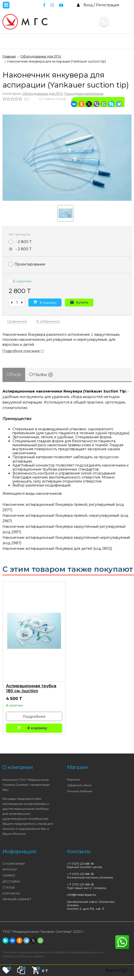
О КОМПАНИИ (13, 864)
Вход (88, 5)
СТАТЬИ (8, 887)
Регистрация (107, 5)
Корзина (73, 779)
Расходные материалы (84, 94)
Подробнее (34, 716)
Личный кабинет (79, 791)
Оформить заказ (79, 785)
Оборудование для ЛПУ (42, 94)
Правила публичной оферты (23, 956)
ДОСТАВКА (11, 881)
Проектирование (27, 264)
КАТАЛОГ (9, 869)
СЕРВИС (8, 875)
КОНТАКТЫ (11, 893)
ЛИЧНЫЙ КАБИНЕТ (16, 899)
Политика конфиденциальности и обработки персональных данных (52, 952)
